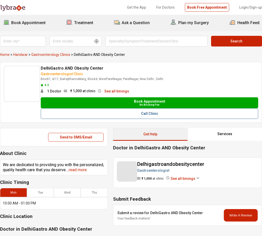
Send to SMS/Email (76, 137)
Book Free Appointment (207, 7)
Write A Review (240, 215)
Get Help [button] (150, 134)
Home (5, 55)
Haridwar (20, 55)
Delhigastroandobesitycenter (170, 164)
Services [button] (224, 134)
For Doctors (165, 7)
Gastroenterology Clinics (50, 55)
